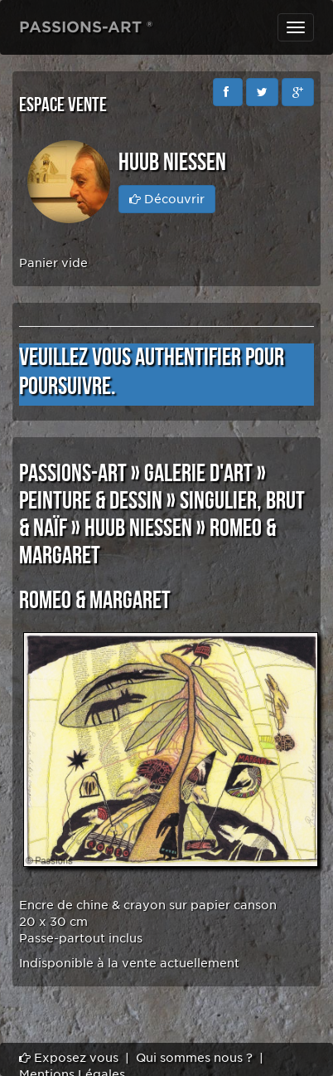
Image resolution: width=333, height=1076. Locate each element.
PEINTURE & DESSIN (90, 501)
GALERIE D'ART (198, 474)
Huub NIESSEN (138, 528)
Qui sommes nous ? (194, 1057)
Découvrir (167, 199)
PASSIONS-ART (73, 474)
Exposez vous (68, 1057)
